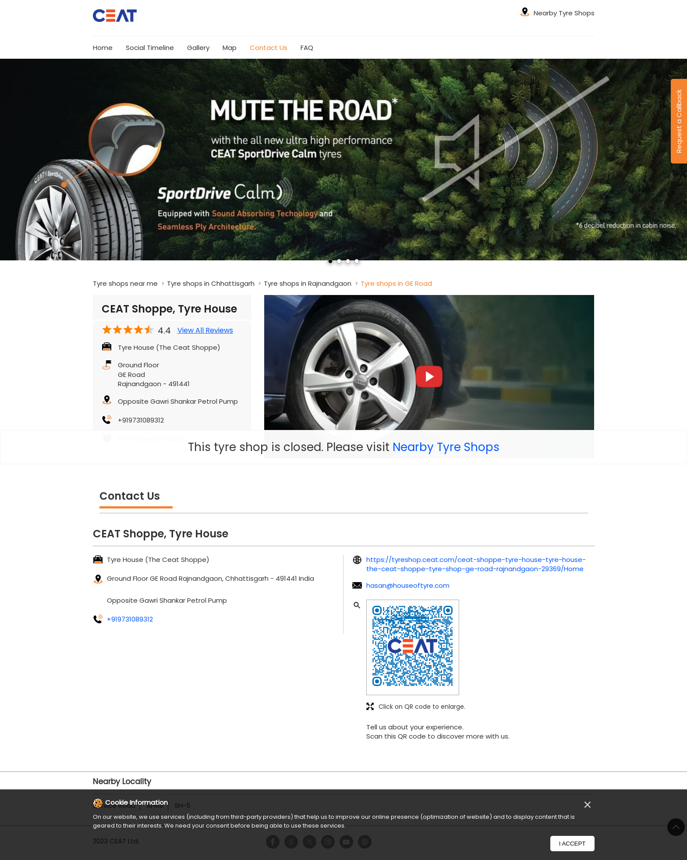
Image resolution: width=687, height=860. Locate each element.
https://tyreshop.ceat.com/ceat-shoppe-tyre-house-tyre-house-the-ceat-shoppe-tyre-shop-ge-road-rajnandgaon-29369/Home (476, 564)
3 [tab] (348, 261)
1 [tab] (330, 261)
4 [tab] (356, 261)
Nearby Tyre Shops (446, 447)
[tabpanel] (343, 159)
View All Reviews (205, 330)
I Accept (572, 843)
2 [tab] (339, 261)
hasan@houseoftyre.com (408, 585)
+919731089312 (141, 420)
